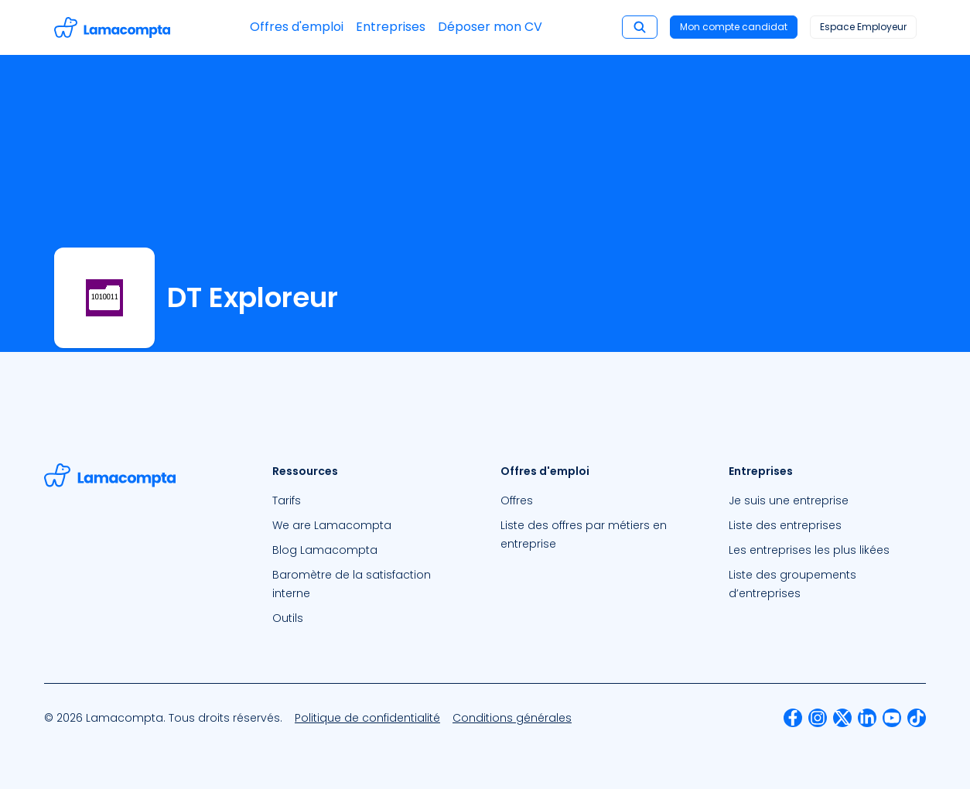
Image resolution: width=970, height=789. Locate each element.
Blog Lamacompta (324, 550)
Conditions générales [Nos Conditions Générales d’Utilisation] (512, 718)
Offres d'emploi (296, 27)
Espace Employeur (863, 26)
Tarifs (286, 500)
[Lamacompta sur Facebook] (793, 718)
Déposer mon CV (490, 27)
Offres (516, 500)
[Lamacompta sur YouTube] (892, 718)
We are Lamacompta (331, 525)
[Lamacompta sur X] (842, 718)
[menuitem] (371, 500)
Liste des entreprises (785, 525)
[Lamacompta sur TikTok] (916, 718)
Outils (287, 618)
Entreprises (390, 27)
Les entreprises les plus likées (809, 550)
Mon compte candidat (733, 26)
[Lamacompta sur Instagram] (817, 718)
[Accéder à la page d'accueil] (112, 27)
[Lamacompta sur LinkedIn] (867, 718)
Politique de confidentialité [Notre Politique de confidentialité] (367, 718)
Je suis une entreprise (789, 500)
